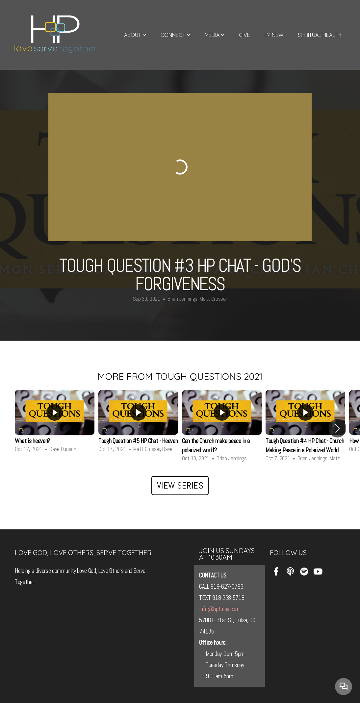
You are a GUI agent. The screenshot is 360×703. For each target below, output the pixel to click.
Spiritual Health (319, 35)
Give (244, 35)
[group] (54, 423)
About (135, 35)
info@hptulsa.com (219, 609)
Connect (175, 35)
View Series (180, 485)
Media (214, 35)
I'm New (274, 35)
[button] (337, 428)
